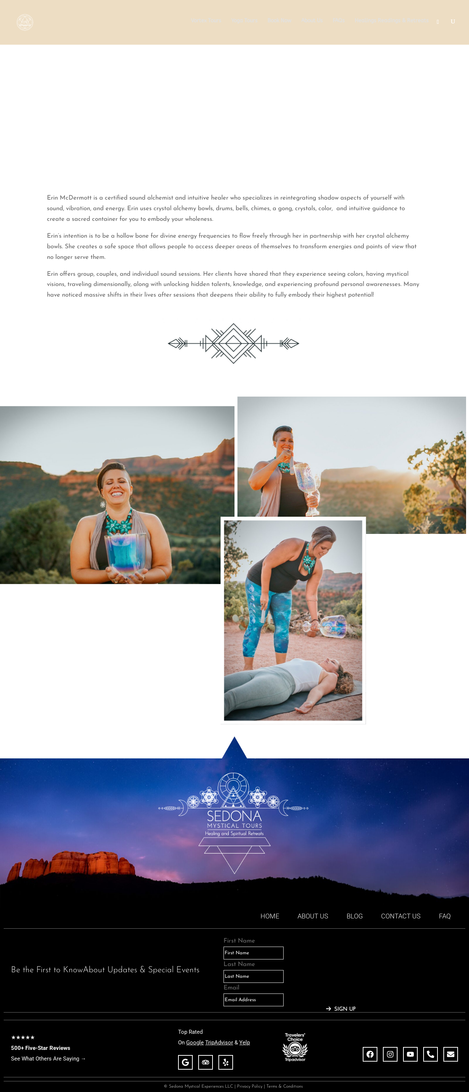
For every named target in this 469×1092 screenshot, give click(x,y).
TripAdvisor (219, 1042)
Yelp (244, 1042)
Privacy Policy (249, 1086)
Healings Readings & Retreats (392, 21)
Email (231, 988)
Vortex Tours (206, 21)
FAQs (339, 21)
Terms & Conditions (286, 1086)
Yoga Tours (244, 21)
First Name (239, 941)
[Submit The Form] (341, 1009)
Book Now (279, 21)
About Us (312, 21)
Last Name (239, 964)
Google (195, 1042)
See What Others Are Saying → (48, 1058)
